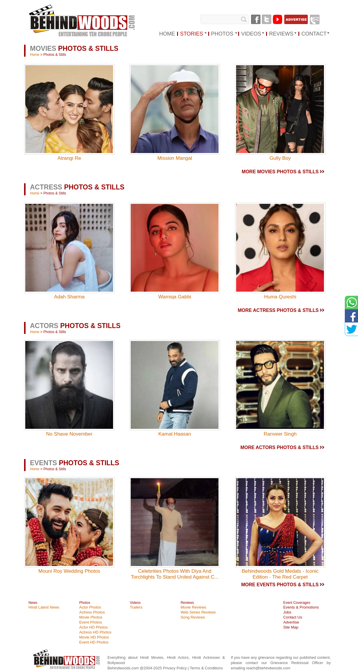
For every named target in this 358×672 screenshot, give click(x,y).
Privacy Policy (175, 668)
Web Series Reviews (198, 612)
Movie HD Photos (94, 637)
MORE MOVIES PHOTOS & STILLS (280, 171)
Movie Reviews (193, 607)
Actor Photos (90, 607)
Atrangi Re (69, 158)
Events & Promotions (301, 607)
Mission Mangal (174, 158)
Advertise (291, 622)
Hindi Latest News (43, 607)
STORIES (191, 34)
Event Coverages (296, 603)
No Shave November (69, 434)
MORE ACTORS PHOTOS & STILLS (280, 447)
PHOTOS (222, 34)
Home (34, 55)
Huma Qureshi (280, 297)
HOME (167, 34)
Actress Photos (92, 612)
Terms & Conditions (206, 668)
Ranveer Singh (280, 434)
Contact (314, 34)
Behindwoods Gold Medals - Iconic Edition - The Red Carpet (280, 574)
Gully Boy (280, 158)
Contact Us (292, 617)
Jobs (287, 612)
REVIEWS (281, 34)
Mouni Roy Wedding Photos (69, 571)
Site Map (290, 627)
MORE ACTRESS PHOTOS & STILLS (278, 310)
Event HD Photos (94, 642)
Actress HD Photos (95, 632)
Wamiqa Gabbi (174, 297)
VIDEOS (251, 34)
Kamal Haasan (174, 434)
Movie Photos (90, 617)
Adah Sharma (69, 297)
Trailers (136, 607)
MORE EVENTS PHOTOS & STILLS (280, 584)
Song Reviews (193, 617)
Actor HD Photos (93, 627)
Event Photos (90, 622)
